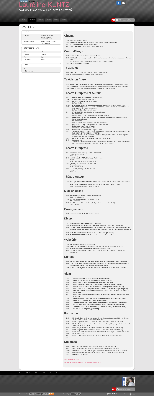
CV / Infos (32, 19)
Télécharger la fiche (123, 20)
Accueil (23, 19)
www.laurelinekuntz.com (71, 359)
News (56, 19)
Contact (63, 19)
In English (32, 1)
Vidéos (48, 19)
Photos (40, 19)
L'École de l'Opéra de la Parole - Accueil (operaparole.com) (82, 362)
